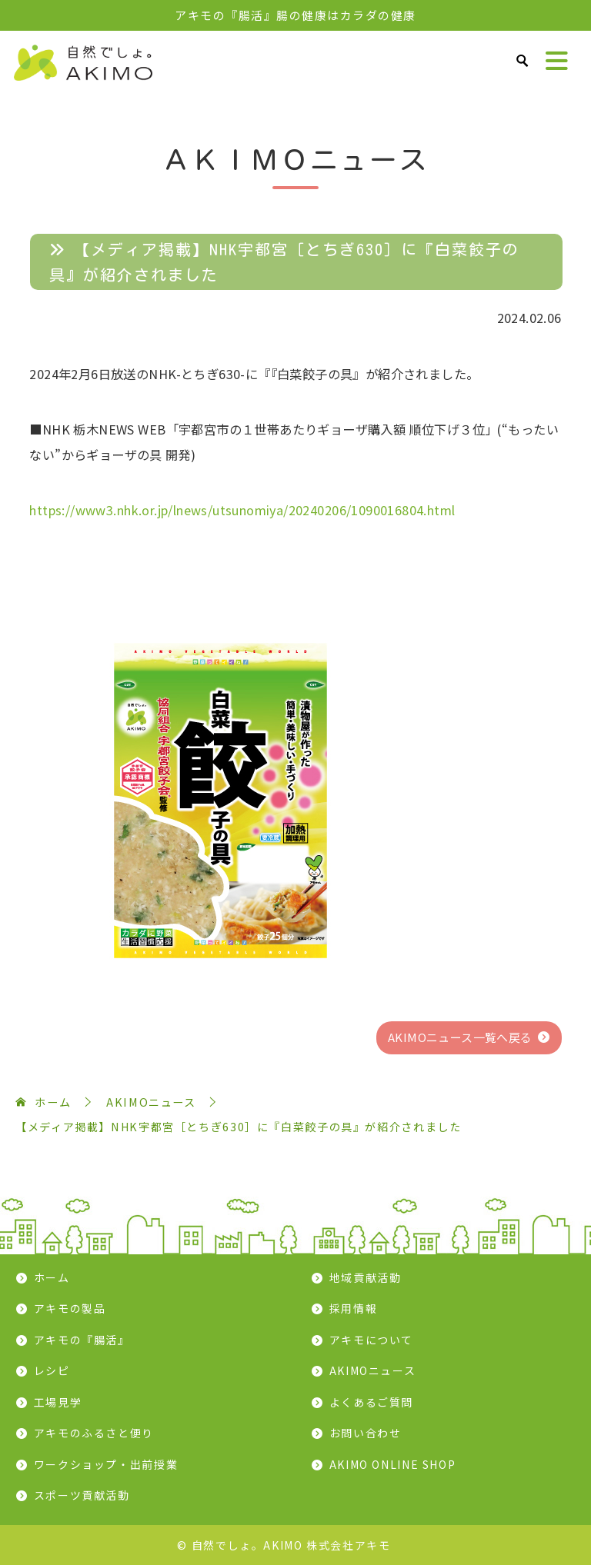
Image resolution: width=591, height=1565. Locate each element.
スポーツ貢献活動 (82, 1495)
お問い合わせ (365, 1432)
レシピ (52, 1370)
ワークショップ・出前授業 (106, 1464)
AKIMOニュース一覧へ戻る (460, 1037)
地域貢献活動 (365, 1277)
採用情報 (353, 1308)
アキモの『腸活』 (82, 1339)
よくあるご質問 (371, 1402)
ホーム (52, 1277)
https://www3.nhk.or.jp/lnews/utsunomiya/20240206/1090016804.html (242, 510)
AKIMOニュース (372, 1370)
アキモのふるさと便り (94, 1432)
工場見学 (58, 1402)
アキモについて (371, 1339)
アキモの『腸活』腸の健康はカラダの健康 (295, 15)
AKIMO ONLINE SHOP (392, 1464)
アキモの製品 (70, 1308)
